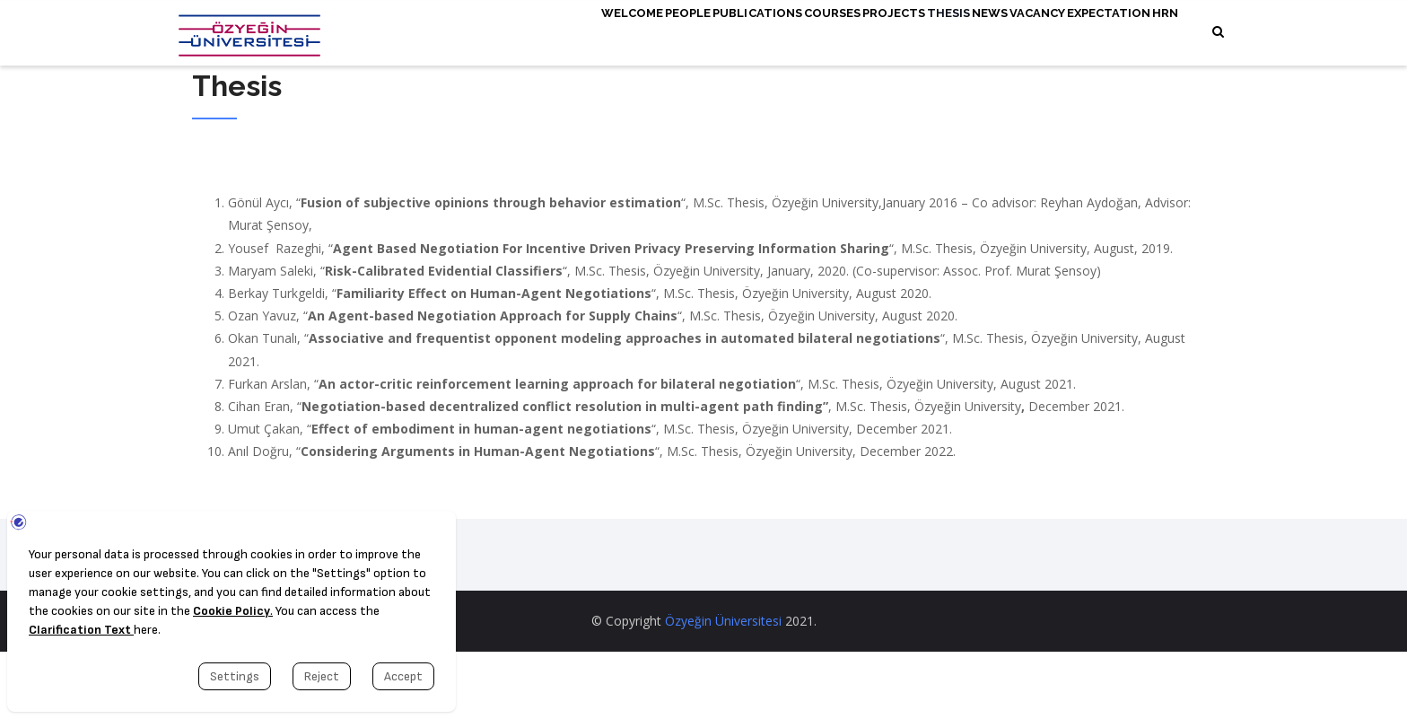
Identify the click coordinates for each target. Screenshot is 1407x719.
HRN (470, 99)
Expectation (1100, 33)
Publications (649, 33)
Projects (818, 33)
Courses (741, 33)
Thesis (889, 33)
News (947, 33)
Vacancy (1011, 33)
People (562, 33)
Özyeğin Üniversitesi (723, 688)
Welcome (488, 33)
